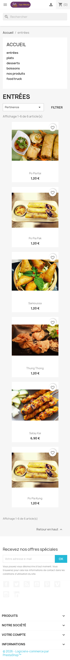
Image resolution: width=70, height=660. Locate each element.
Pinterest (47, 584)
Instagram (6, 594)
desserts (13, 63)
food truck (14, 79)
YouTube (37, 584)
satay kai (35, 433)
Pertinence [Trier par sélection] (23, 107)
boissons (13, 68)
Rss (27, 584)
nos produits (16, 74)
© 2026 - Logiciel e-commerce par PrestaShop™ (26, 653)
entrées (12, 53)
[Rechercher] (35, 16)
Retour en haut (49, 529)
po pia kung (35, 498)
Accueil (16, 44)
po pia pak (35, 238)
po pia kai (35, 173)
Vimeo (57, 584)
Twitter (16, 584)
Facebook (6, 584)
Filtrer (57, 107)
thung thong (35, 368)
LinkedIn (16, 594)
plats (10, 58)
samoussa (35, 303)
